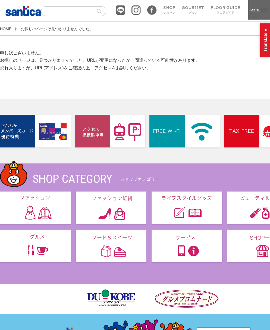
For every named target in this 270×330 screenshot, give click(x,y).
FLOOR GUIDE (225, 10)
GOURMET (193, 10)
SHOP (169, 10)
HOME (5, 29)
